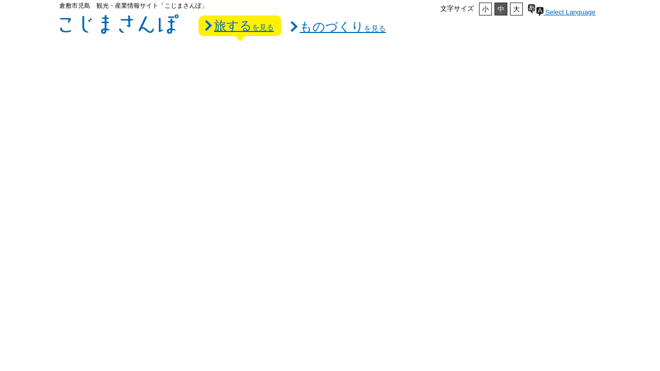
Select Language (562, 12)
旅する (244, 25)
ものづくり (343, 26)
